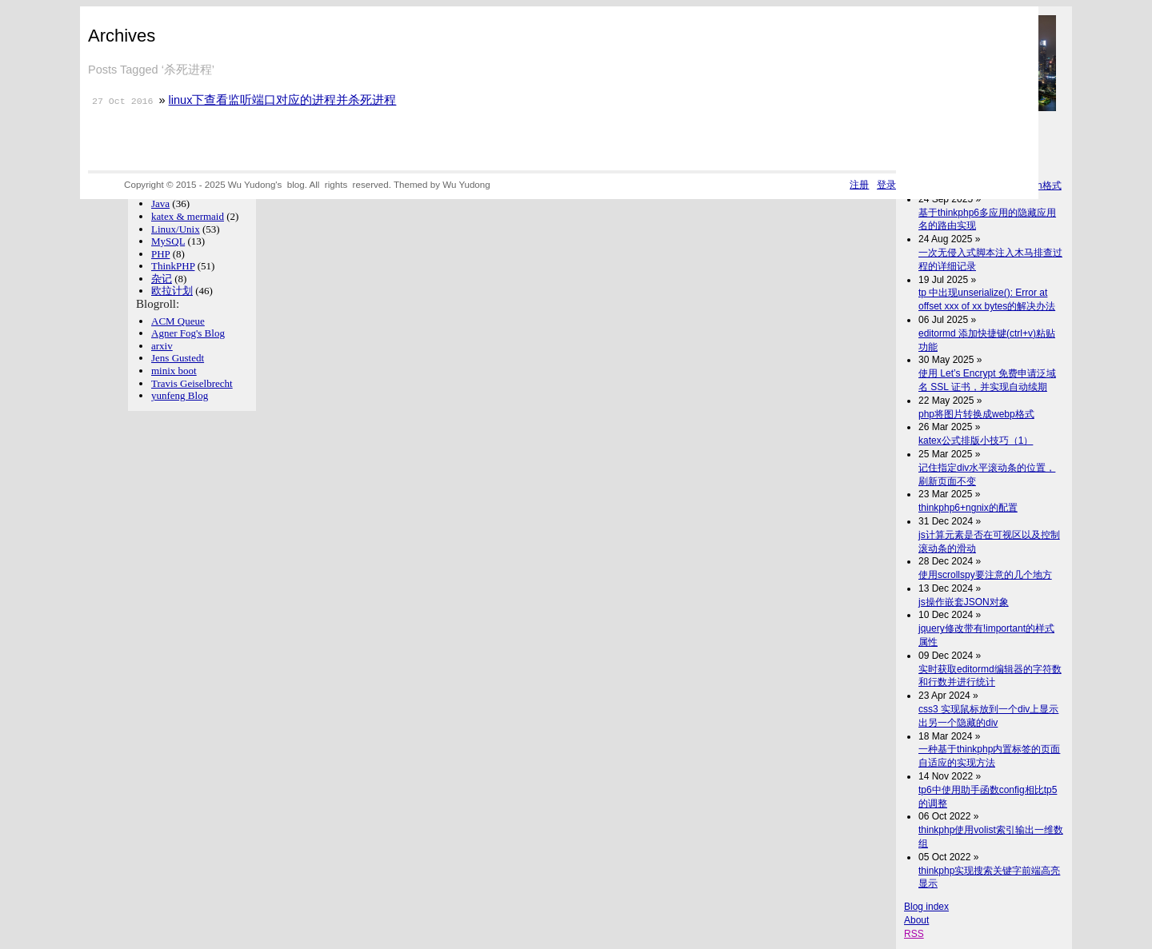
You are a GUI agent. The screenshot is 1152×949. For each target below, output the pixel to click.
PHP (160, 254)
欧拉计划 (172, 291)
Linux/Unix (175, 229)
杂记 (161, 279)
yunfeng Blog (179, 395)
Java (160, 203)
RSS (914, 933)
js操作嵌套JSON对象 (963, 602)
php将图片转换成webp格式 (976, 414)
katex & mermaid (187, 216)
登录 (886, 184)
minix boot (174, 371)
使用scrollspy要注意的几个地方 (985, 574)
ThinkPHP (172, 266)
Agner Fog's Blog (188, 333)
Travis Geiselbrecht (192, 383)
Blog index (926, 906)
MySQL (168, 241)
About (916, 920)
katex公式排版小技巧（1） (975, 440)
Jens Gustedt (177, 358)
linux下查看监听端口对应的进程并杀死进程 (283, 100)
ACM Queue (178, 321)
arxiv (162, 346)
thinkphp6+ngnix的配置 (968, 507)
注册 (859, 184)
